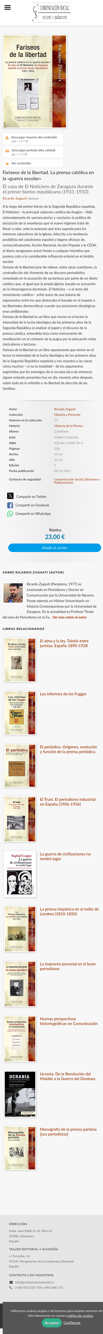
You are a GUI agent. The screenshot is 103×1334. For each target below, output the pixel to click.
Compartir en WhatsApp (29, 513)
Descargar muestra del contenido (31, 139)
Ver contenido (18, 163)
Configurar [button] (71, 1322)
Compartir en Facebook (28, 505)
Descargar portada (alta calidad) (31, 152)
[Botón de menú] (10, 7)
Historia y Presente (67, 414)
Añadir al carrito (55, 548)
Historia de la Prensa (68, 426)
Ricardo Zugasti (15, 198)
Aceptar (51, 1322)
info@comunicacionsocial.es (34, 1282)
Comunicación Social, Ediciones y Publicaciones (77, 480)
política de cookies (80, 1316)
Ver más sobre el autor (69, 617)
